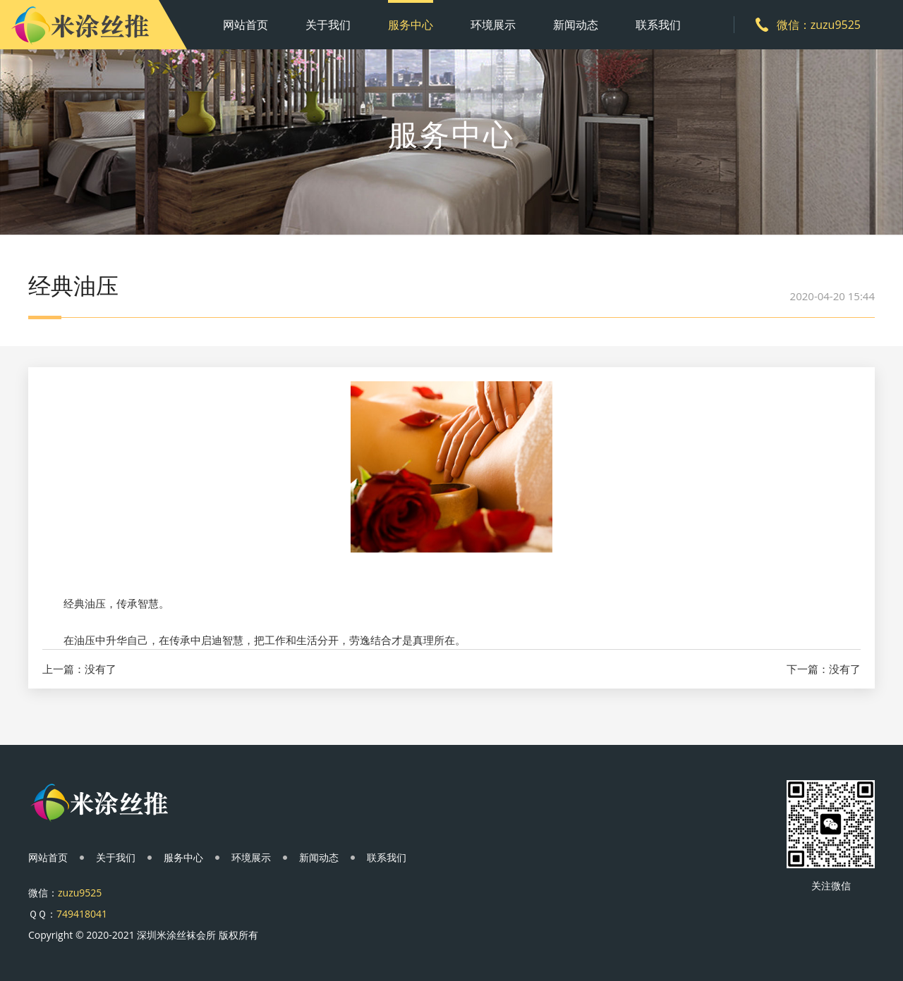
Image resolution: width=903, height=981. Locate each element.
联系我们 (658, 24)
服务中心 (410, 24)
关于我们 (328, 24)
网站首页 (245, 24)
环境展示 (493, 24)
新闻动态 (575, 24)
